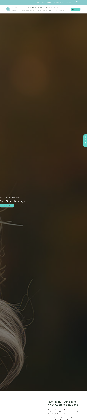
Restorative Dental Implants (35, 7)
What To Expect (42, 10)
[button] (75, 9)
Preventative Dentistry (28, 10)
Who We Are (53, 10)
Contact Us (62, 10)
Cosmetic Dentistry (52, 7)
